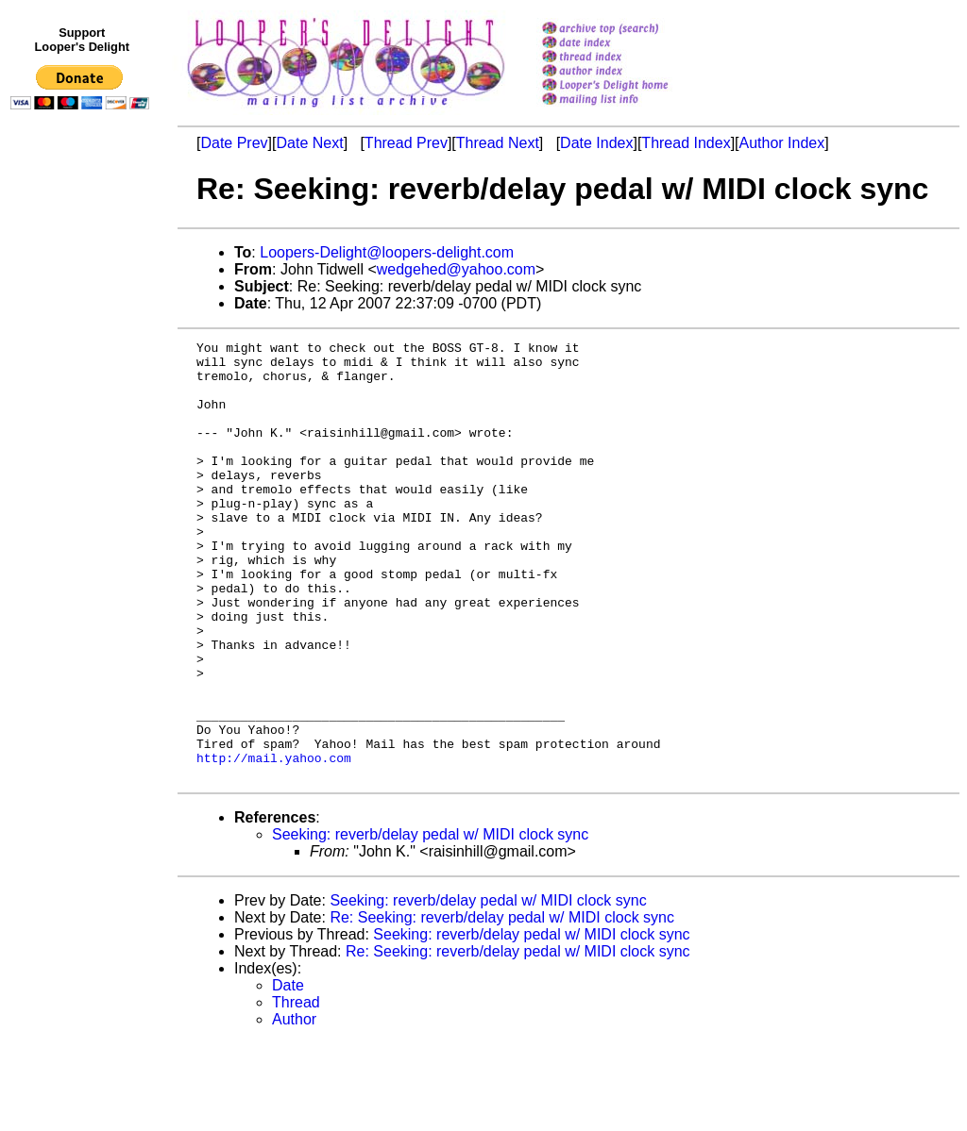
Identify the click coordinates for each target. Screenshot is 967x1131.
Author (294, 1107)
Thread (296, 1090)
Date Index (596, 143)
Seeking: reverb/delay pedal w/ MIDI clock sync (430, 922)
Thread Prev (406, 143)
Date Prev (233, 143)
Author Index (782, 143)
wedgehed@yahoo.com (456, 269)
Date (288, 1073)
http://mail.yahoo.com (273, 842)
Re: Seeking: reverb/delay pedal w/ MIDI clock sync (502, 1005)
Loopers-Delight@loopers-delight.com (387, 252)
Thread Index (685, 143)
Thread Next (497, 143)
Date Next (309, 143)
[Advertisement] (83, 507)
